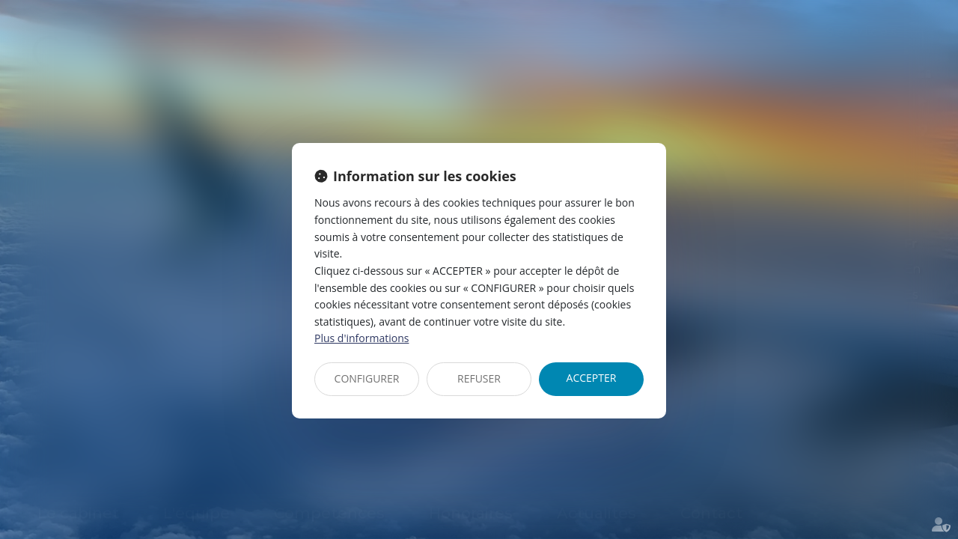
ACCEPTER (592, 378)
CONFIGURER (367, 378)
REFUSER (479, 378)
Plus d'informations (361, 338)
